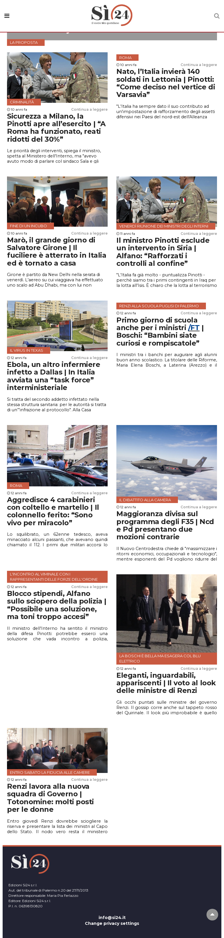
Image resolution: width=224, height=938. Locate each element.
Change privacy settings (112, 923)
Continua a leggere (89, 109)
